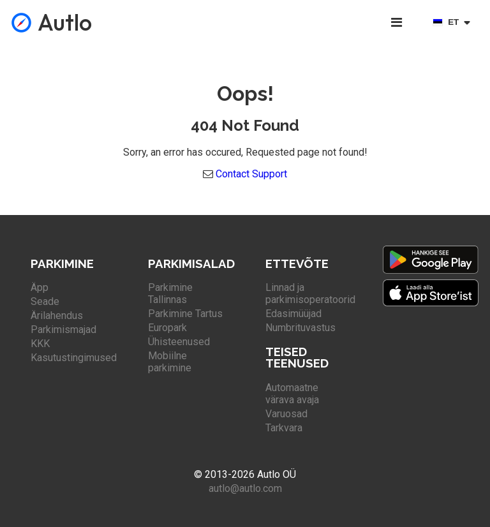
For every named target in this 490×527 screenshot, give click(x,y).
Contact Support (251, 174)
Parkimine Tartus (185, 314)
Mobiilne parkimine (169, 362)
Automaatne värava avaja (292, 394)
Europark (167, 328)
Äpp (39, 287)
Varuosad (286, 414)
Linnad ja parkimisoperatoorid (310, 293)
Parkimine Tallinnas (170, 293)
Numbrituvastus (300, 328)
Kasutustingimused (74, 358)
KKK (40, 344)
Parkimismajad (63, 329)
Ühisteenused (179, 342)
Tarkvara (283, 428)
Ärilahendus (57, 315)
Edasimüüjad (293, 314)
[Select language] (453, 22)
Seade (45, 301)
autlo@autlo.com (245, 488)
